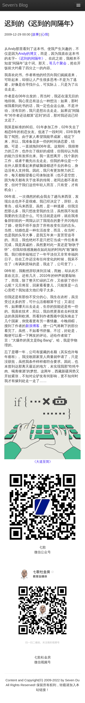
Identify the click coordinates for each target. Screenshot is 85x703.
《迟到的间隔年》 (31, 58)
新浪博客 (32, 326)
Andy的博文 (27, 53)
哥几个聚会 (58, 63)
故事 (35, 34)
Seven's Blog (15, 5)
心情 (45, 34)
